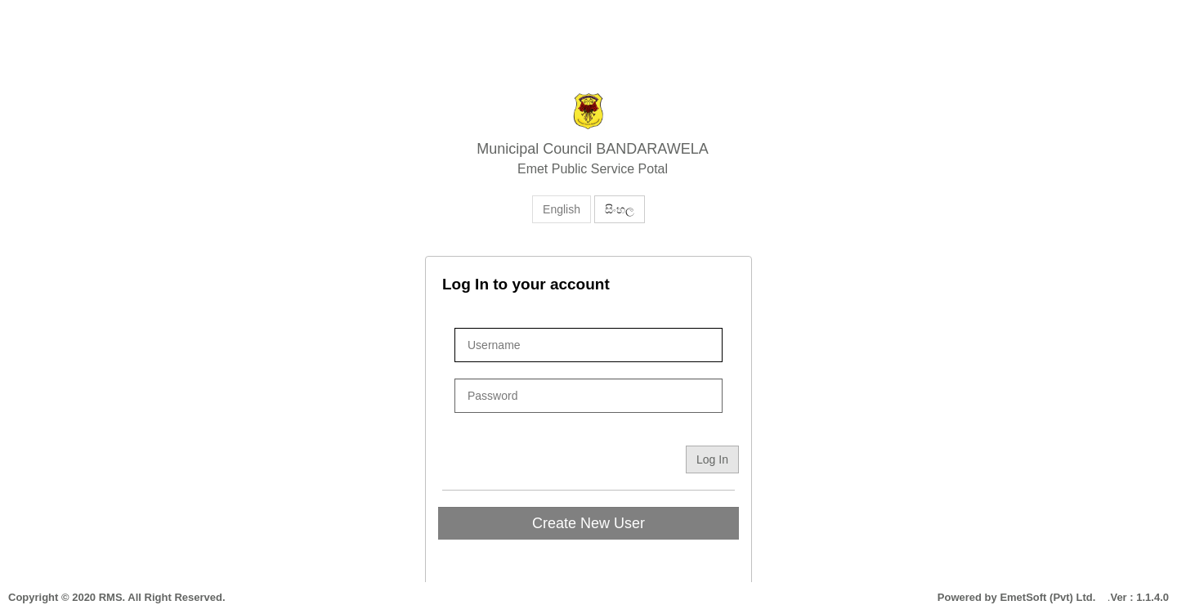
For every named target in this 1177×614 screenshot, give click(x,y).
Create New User (588, 523)
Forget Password (679, 421)
